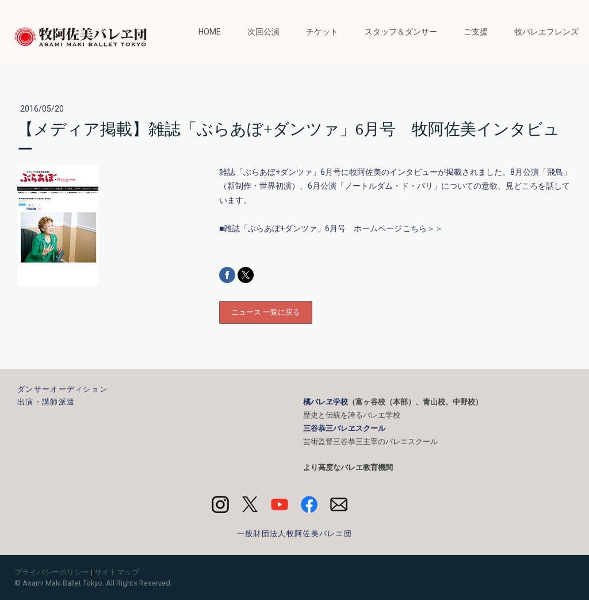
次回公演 (263, 31)
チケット (322, 31)
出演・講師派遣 (46, 402)
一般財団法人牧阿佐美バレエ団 (294, 533)
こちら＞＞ (423, 228)
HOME (209, 31)
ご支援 (476, 31)
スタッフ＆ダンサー (401, 31)
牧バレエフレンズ (546, 31)
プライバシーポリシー (51, 572)
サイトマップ (116, 572)
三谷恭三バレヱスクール (344, 428)
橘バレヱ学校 (325, 402)
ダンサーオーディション (62, 389)
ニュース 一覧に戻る (265, 312)
